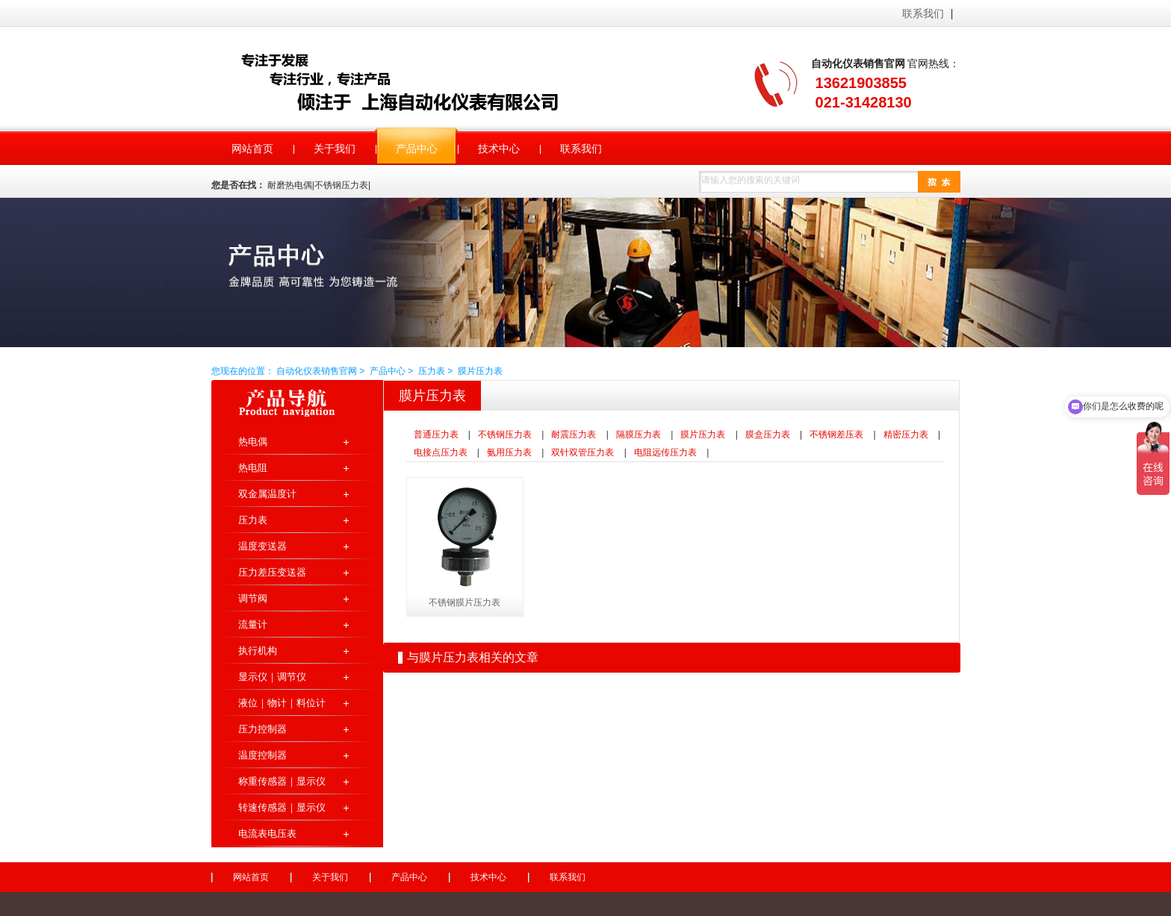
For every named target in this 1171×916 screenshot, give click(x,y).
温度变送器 (262, 546)
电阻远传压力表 (665, 452)
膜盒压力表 (767, 434)
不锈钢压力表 (505, 434)
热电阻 (252, 467)
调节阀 (252, 598)
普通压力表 (436, 434)
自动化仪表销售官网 (416, 80)
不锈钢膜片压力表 (464, 602)
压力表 (431, 371)
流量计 (252, 624)
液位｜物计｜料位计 (282, 702)
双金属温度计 (267, 493)
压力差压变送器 (272, 572)
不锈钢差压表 (836, 434)
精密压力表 (905, 434)
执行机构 (257, 650)
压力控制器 (262, 729)
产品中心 (388, 371)
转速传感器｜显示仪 (282, 807)
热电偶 (252, 441)
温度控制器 (262, 755)
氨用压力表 (509, 452)
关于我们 (330, 877)
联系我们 (923, 13)
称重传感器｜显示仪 (282, 781)
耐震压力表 (573, 434)
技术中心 (488, 877)
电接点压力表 (441, 452)
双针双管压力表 (582, 452)
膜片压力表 (480, 371)
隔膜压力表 (638, 434)
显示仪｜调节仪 (272, 676)
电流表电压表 (267, 833)
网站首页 (251, 877)
